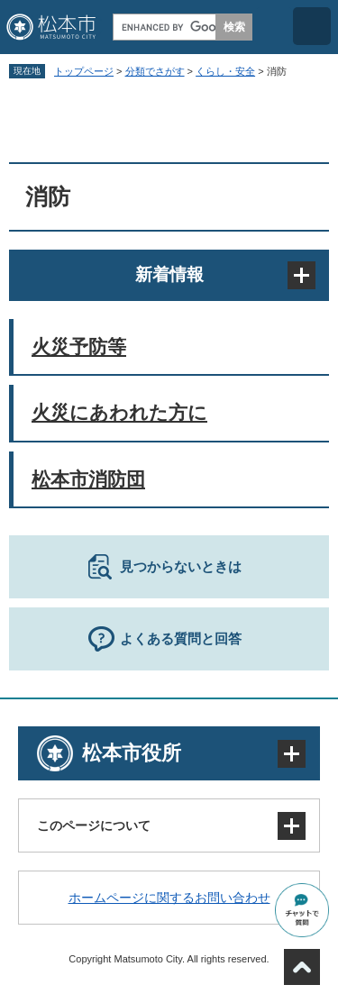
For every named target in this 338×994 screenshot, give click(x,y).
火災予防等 (79, 346)
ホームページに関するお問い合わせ (169, 897)
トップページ (84, 71)
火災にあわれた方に (119, 412)
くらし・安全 (225, 71)
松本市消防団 (88, 479)
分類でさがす (155, 71)
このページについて (94, 825)
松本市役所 (131, 753)
